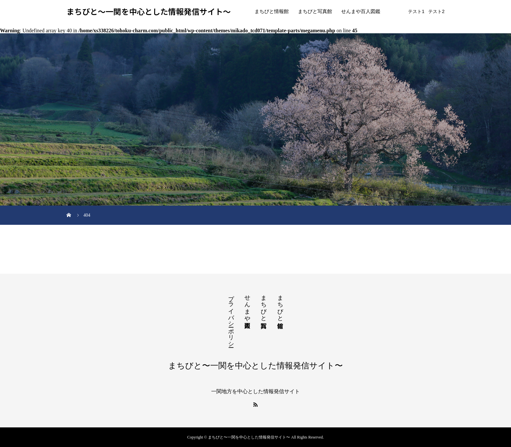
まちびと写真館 (315, 11)
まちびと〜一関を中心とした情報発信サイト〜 (148, 11)
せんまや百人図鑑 (360, 11)
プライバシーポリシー (231, 318)
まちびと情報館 (272, 11)
